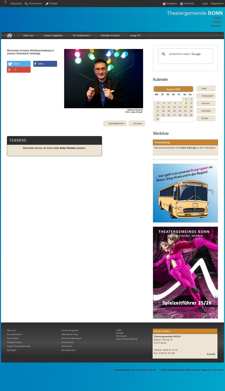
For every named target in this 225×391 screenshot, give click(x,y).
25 (163, 115)
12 (169, 107)
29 (185, 115)
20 (174, 111)
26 (169, 115)
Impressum (121, 336)
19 (169, 111)
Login (205, 3)
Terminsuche (33, 3)
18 (163, 111)
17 (158, 111)
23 (191, 111)
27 (174, 115)
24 (158, 115)
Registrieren (217, 3)
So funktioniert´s (81, 35)
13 (174, 107)
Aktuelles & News (110, 35)
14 (180, 107)
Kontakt (54, 3)
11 (163, 107)
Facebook (187, 3)
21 (180, 111)
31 (158, 119)
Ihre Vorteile (13, 338)
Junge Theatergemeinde (19, 346)
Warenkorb (16, 3)
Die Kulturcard (68, 350)
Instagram (170, 3)
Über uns (28, 35)
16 (191, 107)
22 (185, 111)
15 (185, 107)
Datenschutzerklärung (126, 339)
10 (158, 107)
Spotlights (12, 350)
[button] (137, 123)
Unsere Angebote (53, 35)
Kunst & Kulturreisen (72, 338)
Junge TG (135, 35)
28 (180, 115)
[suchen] (185, 54)
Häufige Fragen (14, 342)
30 (191, 115)
